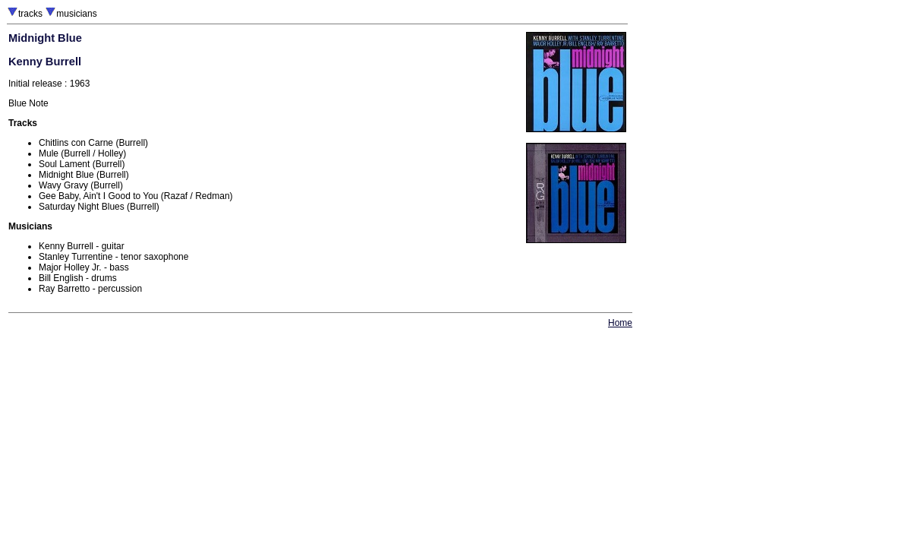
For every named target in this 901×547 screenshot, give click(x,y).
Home (620, 323)
